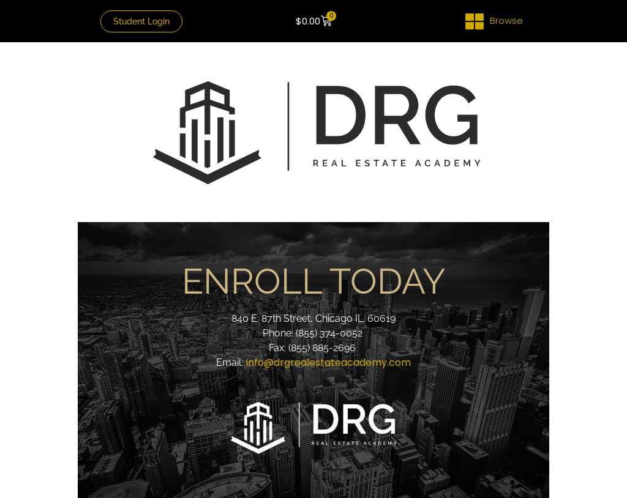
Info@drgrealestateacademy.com (328, 362)
